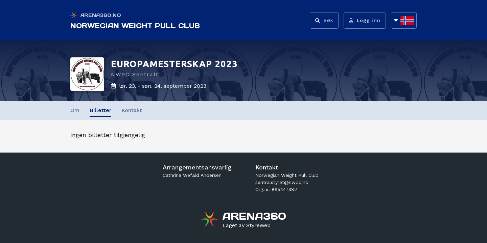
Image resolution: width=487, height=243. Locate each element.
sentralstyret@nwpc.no (281, 182)
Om (74, 110)
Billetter (100, 110)
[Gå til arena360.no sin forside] (210, 220)
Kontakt (131, 110)
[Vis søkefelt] (324, 20)
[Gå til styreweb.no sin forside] (247, 225)
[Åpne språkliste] (403, 20)
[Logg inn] (365, 20)
